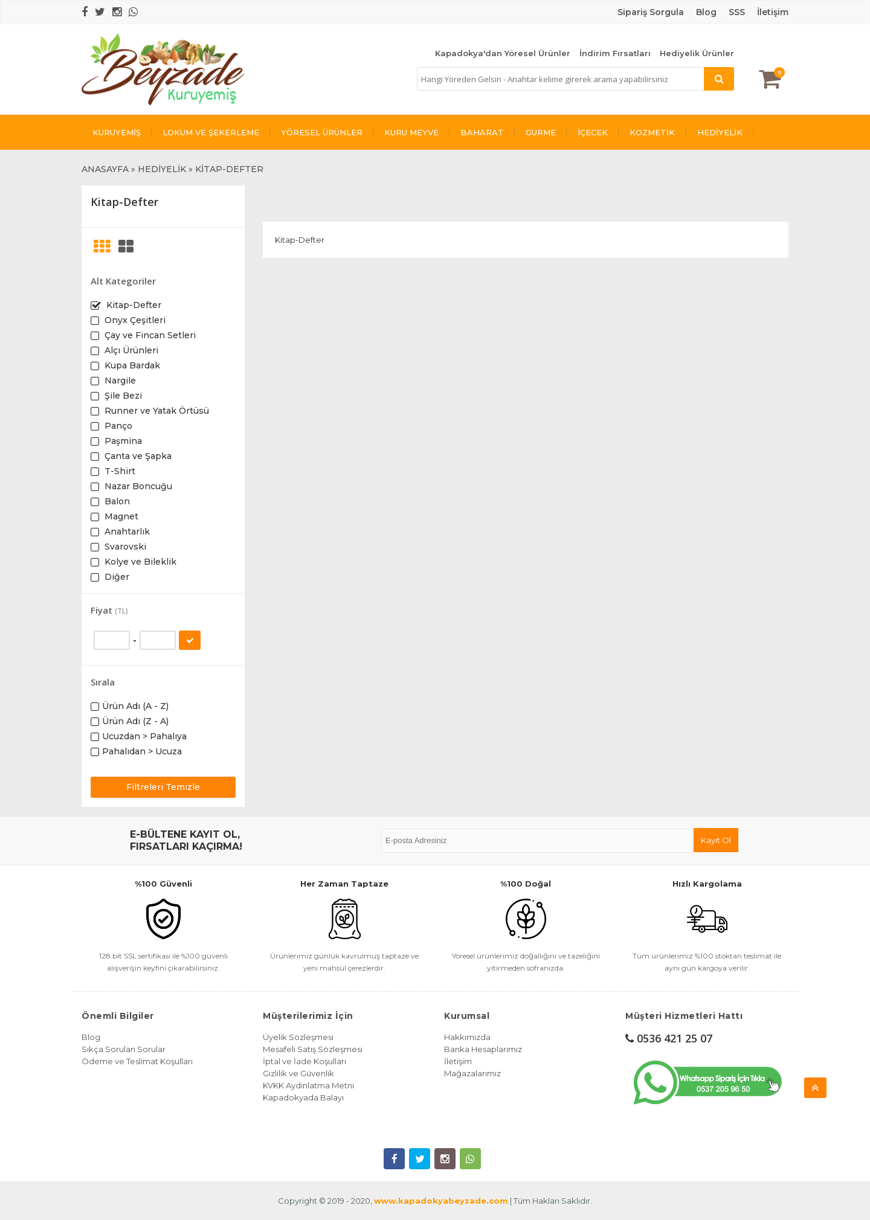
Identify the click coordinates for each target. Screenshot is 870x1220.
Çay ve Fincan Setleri (149, 335)
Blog (91, 1037)
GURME (541, 132)
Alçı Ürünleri (130, 350)
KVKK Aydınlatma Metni (308, 1085)
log (709, 12)
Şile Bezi (122, 395)
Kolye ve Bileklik (139, 561)
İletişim (772, 12)
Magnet (120, 516)
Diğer (115, 576)
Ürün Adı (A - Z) (135, 706)
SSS (737, 12)
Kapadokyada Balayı (303, 1097)
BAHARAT (482, 132)
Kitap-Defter (132, 305)
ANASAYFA (105, 169)
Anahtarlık (126, 531)
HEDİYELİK (720, 132)
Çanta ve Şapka (137, 456)
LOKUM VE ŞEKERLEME (211, 132)
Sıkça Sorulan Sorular (124, 1049)
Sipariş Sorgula (650, 12)
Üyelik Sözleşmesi (298, 1037)
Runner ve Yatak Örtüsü (155, 410)
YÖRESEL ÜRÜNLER (321, 132)
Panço (117, 425)
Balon (116, 501)
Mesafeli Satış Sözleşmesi (312, 1049)
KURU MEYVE (411, 132)
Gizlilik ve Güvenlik (298, 1073)
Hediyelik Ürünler (697, 53)
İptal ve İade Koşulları (304, 1061)
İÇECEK (593, 132)
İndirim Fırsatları (615, 53)
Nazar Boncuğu (137, 486)
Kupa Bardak (131, 365)
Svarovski (124, 546)
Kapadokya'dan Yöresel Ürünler (502, 53)
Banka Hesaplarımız (483, 1049)
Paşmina (122, 440)
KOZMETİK (652, 132)
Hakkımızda (467, 1037)
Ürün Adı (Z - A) (135, 721)
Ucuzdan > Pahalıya (144, 736)
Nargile (119, 380)
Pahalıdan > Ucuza (142, 751)
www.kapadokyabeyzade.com (441, 1201)
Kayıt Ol (716, 840)
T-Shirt (118, 471)
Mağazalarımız (472, 1073)
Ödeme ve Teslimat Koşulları (137, 1061)
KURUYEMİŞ (116, 132)
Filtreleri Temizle (163, 787)
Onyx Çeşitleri (134, 320)
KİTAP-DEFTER (229, 169)
